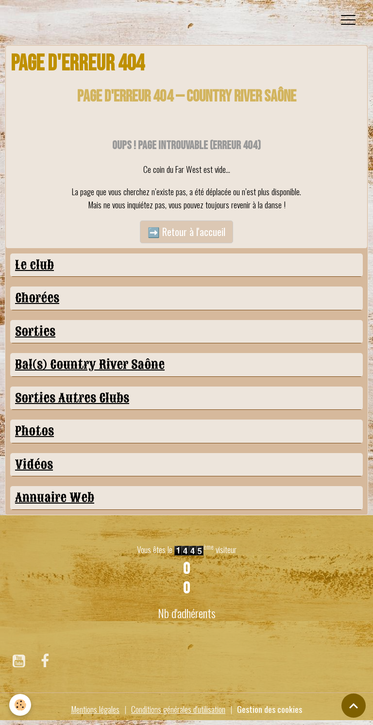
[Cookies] (21, 705)
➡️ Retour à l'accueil (186, 231)
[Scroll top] (353, 705)
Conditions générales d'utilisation (178, 709)
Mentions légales (95, 709)
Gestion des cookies (269, 709)
